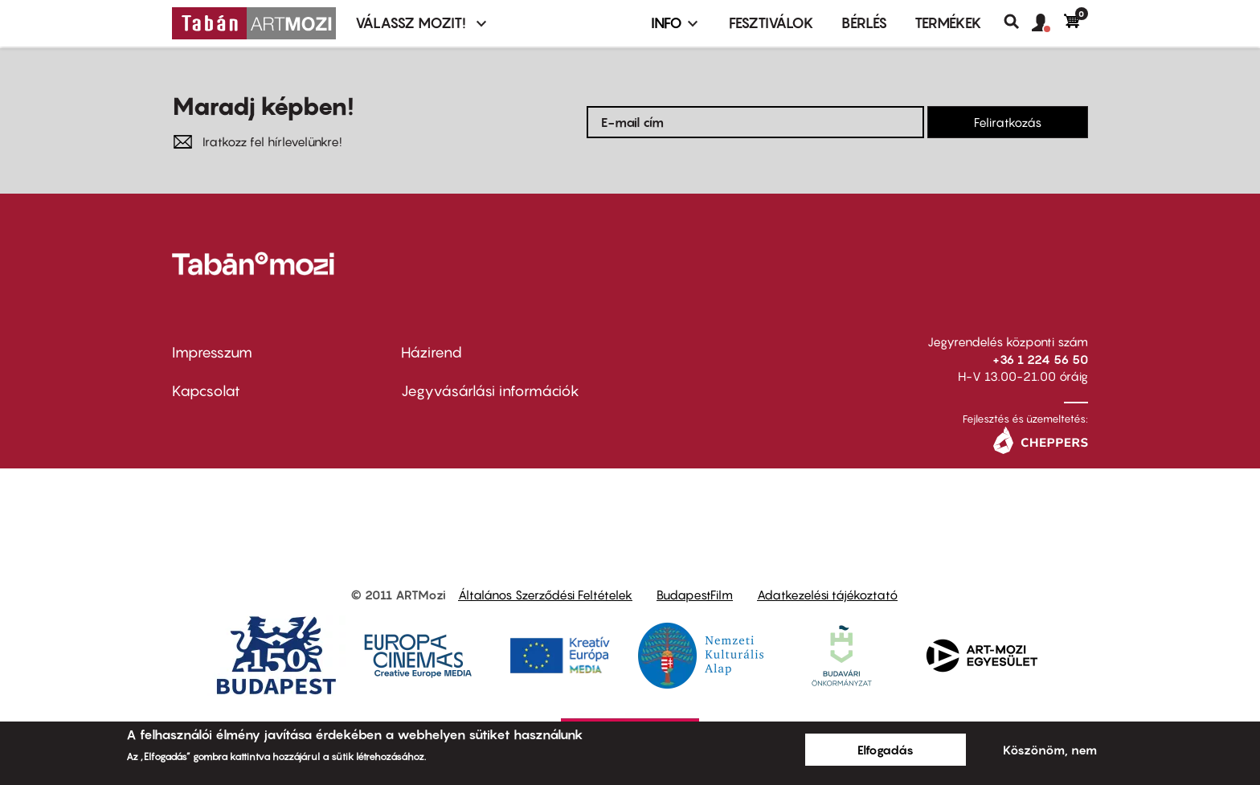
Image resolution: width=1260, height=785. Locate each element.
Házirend (431, 352)
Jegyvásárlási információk (490, 390)
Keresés (1018, 22)
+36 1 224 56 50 (1040, 359)
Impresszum (212, 352)
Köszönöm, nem (1050, 749)
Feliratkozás (1007, 122)
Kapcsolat (206, 390)
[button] (1048, 23)
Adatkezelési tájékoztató (827, 594)
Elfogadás (885, 749)
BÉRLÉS (864, 22)
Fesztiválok (771, 22)
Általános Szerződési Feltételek (545, 594)
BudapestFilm (695, 594)
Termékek (948, 22)
